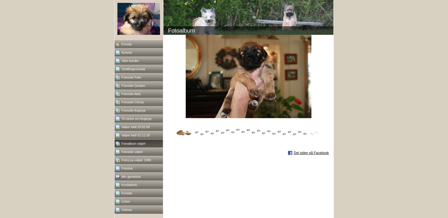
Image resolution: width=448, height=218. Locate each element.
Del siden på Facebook (311, 153)
